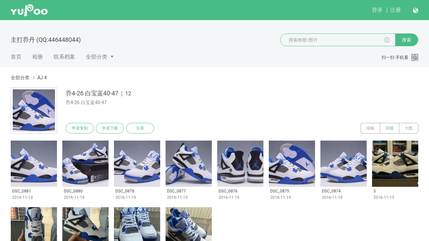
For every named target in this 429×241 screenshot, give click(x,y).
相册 (37, 57)
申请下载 (110, 128)
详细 (389, 128)
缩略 (370, 128)
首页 (16, 57)
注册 (395, 10)
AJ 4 (42, 77)
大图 (409, 128)
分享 (140, 128)
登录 (377, 10)
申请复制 (80, 128)
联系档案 (64, 57)
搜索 (406, 40)
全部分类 (96, 57)
